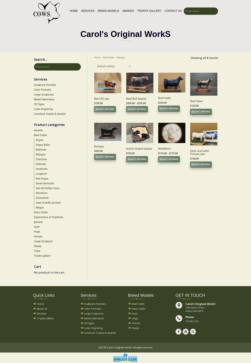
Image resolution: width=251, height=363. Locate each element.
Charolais (41, 159)
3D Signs (39, 104)
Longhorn (41, 173)
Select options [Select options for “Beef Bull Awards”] (137, 109)
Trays (37, 251)
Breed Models (108, 10)
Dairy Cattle (41, 212)
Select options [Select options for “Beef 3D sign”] (105, 109)
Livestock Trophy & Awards (50, 113)
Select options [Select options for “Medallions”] (169, 159)
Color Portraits (42, 89)
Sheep (37, 246)
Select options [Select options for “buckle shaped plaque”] (137, 159)
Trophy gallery (42, 255)
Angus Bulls (43, 144)
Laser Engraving (43, 109)
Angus (39, 140)
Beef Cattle (40, 135)
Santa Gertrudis (45, 183)
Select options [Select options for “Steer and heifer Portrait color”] (201, 164)
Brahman (41, 149)
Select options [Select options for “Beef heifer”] (169, 108)
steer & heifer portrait (48, 202)
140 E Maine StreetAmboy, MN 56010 (195, 309)
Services (88, 10)
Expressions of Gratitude (48, 217)
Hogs (37, 231)
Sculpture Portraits (45, 85)
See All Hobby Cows (47, 188)
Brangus (41, 154)
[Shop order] (112, 66)
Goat (37, 226)
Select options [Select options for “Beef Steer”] (201, 112)
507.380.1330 (192, 321)
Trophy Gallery (149, 10)
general (38, 222)
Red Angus (42, 178)
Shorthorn (42, 193)
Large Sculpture (43, 241)
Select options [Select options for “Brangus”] (105, 157)
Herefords (42, 169)
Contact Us (173, 10)
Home (74, 10)
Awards (128, 10)
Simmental (42, 197)
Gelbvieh (41, 164)
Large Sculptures (44, 94)
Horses (38, 236)
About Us (42, 308)
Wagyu (40, 207)
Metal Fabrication (44, 99)
